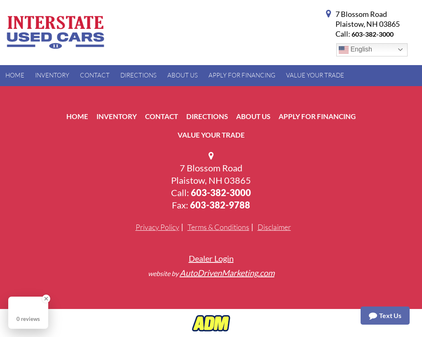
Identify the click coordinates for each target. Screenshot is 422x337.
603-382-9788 (220, 205)
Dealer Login (211, 258)
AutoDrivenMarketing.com (227, 273)
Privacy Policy (157, 227)
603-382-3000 (373, 34)
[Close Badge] (46, 299)
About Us (253, 116)
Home (77, 116)
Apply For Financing (317, 116)
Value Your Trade (211, 135)
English (355, 50)
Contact (161, 116)
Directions (207, 116)
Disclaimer (274, 227)
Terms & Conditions (218, 227)
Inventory (116, 116)
